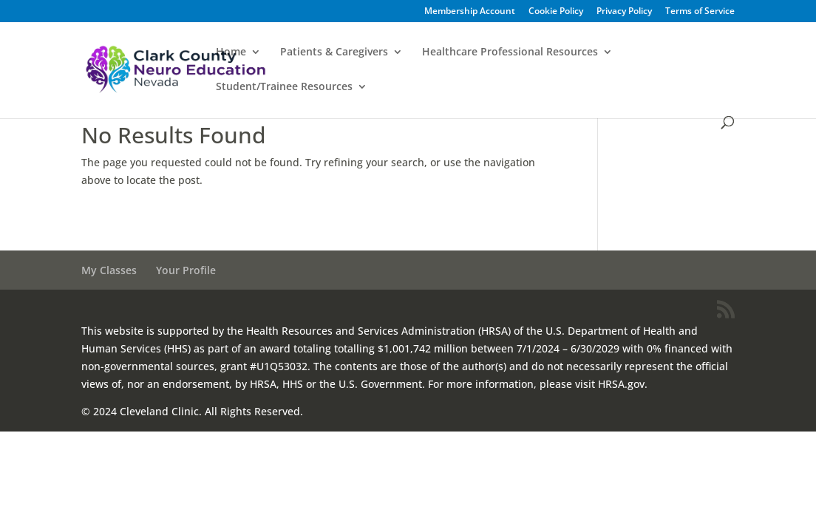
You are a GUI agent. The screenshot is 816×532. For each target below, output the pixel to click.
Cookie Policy (555, 12)
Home (231, 52)
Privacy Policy (624, 12)
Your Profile (186, 270)
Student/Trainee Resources (284, 87)
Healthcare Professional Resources (510, 52)
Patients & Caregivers (334, 52)
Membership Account (469, 12)
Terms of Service (700, 12)
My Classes (109, 270)
